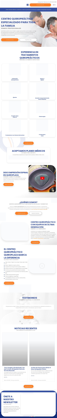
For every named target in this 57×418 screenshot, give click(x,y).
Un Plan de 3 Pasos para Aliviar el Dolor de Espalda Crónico (41, 368)
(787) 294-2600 (52, 2)
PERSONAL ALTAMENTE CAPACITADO (30, 59)
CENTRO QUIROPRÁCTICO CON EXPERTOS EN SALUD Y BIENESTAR (28, 204)
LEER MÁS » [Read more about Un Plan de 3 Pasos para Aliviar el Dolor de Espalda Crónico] (33, 375)
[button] (27, 5)
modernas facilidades (42, 231)
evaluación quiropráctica (38, 238)
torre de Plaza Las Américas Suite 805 (39, 209)
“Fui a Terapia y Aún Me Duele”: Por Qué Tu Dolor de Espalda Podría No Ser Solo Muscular (14, 369)
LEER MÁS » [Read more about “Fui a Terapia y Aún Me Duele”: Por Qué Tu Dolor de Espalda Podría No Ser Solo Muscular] (5, 377)
